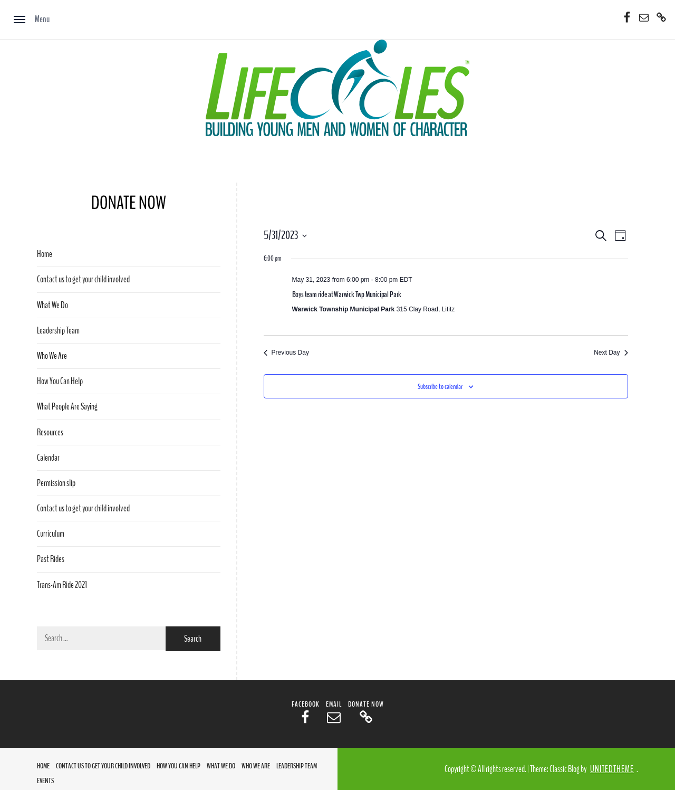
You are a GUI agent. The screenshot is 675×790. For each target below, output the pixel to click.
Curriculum (50, 534)
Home (44, 254)
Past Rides (50, 559)
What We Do (52, 305)
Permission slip (56, 483)
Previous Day (286, 352)
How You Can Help (60, 381)
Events (45, 781)
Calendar (48, 458)
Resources (50, 432)
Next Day (611, 352)
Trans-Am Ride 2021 (62, 585)
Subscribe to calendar (440, 387)
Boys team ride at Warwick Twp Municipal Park (347, 294)
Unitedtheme (612, 769)
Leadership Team (58, 331)
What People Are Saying (67, 407)
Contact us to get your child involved (83, 279)
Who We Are (52, 356)
